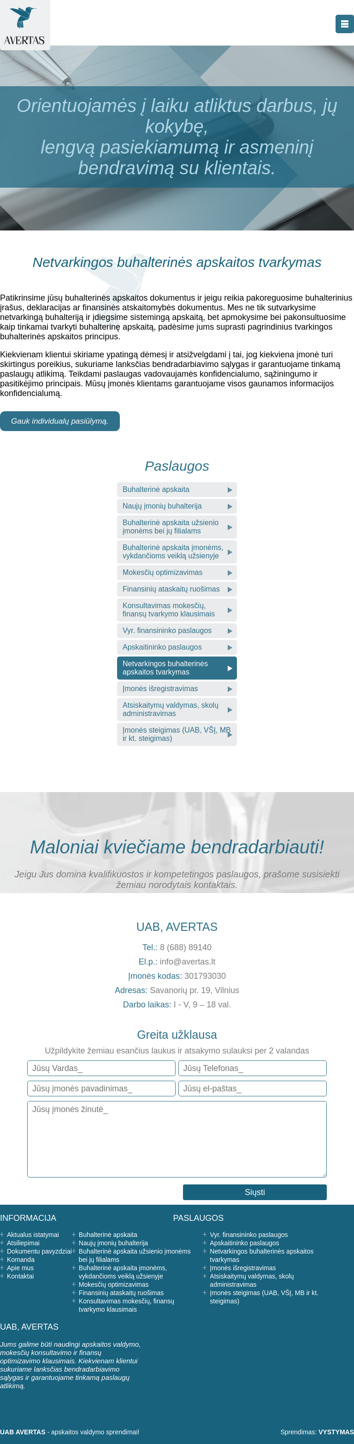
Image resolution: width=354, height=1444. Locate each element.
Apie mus (20, 1268)
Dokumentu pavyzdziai (39, 1251)
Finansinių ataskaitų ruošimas (171, 589)
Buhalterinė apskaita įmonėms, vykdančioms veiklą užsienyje (173, 552)
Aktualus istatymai (33, 1234)
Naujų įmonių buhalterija (162, 506)
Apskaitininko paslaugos (162, 647)
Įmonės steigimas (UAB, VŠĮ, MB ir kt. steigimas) (177, 734)
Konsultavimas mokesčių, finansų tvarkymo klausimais (169, 610)
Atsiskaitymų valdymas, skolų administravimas (170, 709)
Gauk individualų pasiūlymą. (60, 421)
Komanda (21, 1259)
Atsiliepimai (23, 1243)
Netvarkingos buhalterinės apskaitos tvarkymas (165, 668)
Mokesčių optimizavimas (162, 572)
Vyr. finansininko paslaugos (167, 630)
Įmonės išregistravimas (160, 688)
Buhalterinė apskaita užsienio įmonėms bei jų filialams (170, 527)
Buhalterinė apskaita (156, 489)
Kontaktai (20, 1276)
